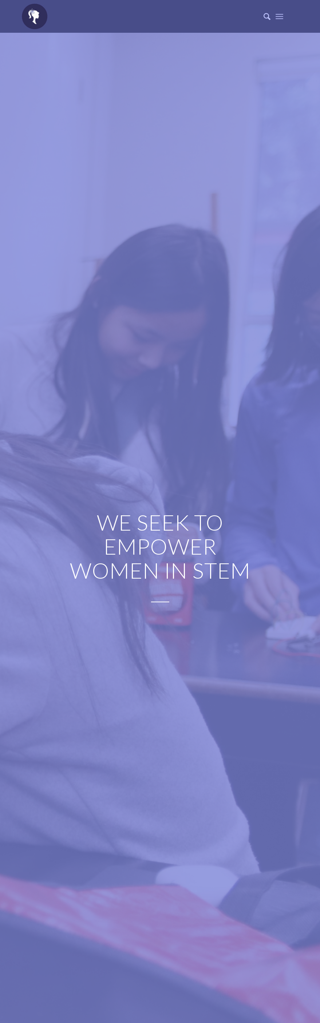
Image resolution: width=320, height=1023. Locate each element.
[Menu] (279, 16)
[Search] (263, 16)
